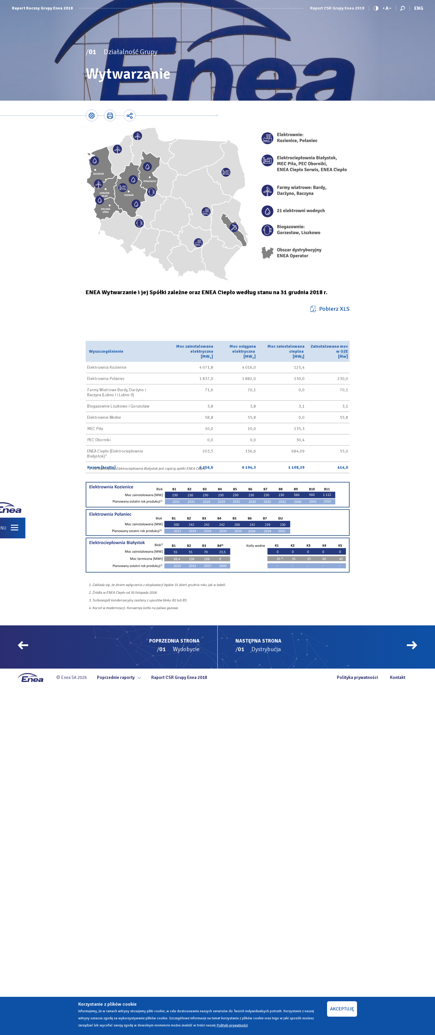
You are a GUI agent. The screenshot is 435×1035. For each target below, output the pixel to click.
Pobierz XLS (334, 309)
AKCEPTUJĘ (342, 1009)
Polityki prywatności (232, 1025)
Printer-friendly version (110, 115)
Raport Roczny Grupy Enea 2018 (42, 8)
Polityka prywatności (357, 677)
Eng (418, 8)
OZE (344, 419)
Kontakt (397, 677)
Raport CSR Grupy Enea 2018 (337, 8)
